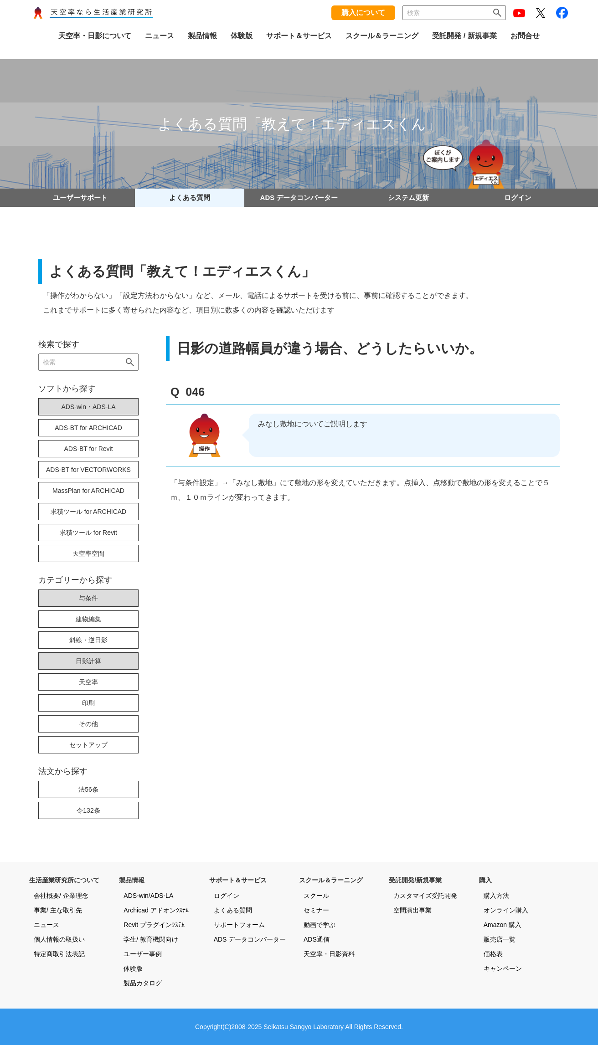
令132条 (88, 810)
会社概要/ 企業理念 (61, 895)
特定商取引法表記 (59, 954)
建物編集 (88, 619)
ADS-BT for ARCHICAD (88, 427)
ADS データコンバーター (299, 197)
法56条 (88, 789)
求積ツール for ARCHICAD (88, 511)
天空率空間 (88, 553)
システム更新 (408, 197)
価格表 (493, 954)
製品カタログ (143, 983)
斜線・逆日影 (88, 640)
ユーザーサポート (80, 197)
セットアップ (88, 744)
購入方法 (496, 895)
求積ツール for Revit (88, 532)
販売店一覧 (500, 939)
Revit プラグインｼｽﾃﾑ (154, 924)
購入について (363, 12)
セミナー (316, 910)
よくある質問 (189, 197)
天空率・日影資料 (329, 954)
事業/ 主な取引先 (58, 910)
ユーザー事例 (143, 954)
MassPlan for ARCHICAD (88, 490)
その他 (88, 723)
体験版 (133, 968)
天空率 (88, 682)
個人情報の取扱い (59, 939)
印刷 (88, 703)
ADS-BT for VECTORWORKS (88, 469)
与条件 (88, 598)
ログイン (517, 197)
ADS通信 (317, 939)
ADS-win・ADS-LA (88, 406)
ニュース (46, 924)
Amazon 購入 (502, 924)
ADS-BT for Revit (88, 448)
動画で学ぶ (319, 924)
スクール (316, 895)
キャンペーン (503, 968)
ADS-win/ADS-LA (148, 895)
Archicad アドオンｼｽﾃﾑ (156, 910)
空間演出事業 (412, 910)
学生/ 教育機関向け (151, 939)
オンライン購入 (506, 910)
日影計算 (88, 661)
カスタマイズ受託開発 (425, 895)
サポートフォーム (239, 924)
